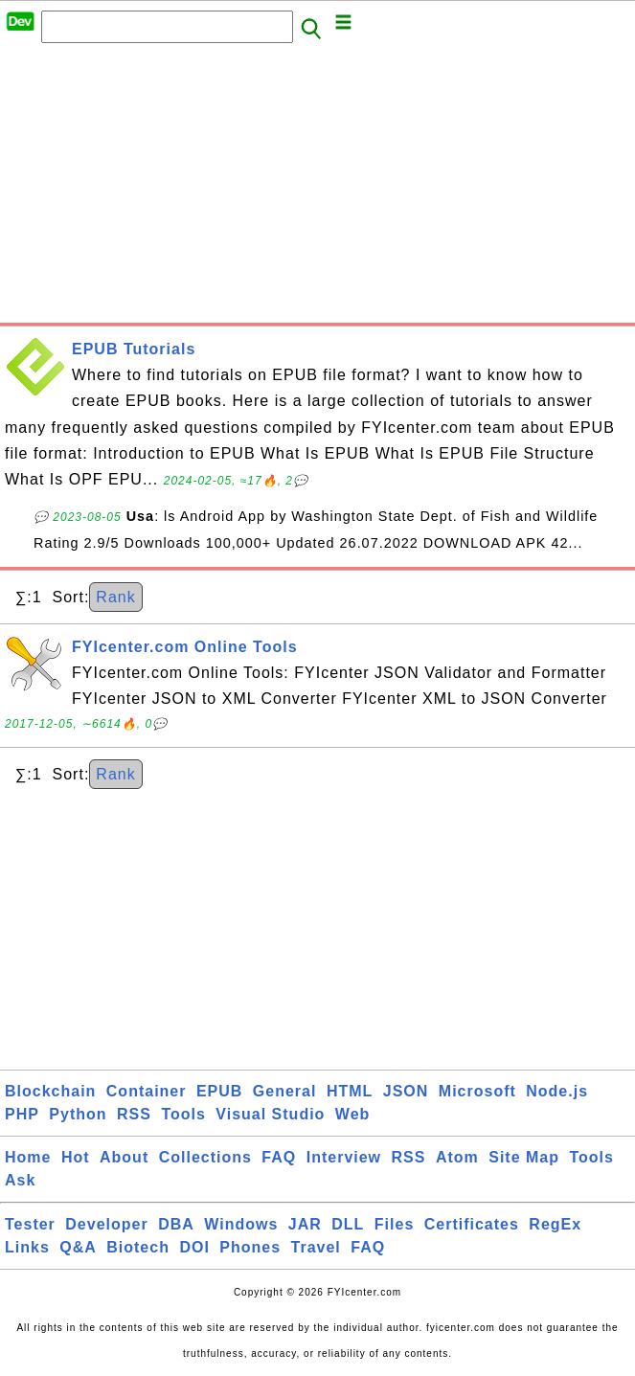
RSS (134, 1114)
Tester (30, 1224)
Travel (316, 1247)
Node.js (557, 1091)
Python (77, 1114)
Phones (250, 1247)
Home (28, 1157)
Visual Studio (270, 1114)
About (124, 1157)
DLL (347, 1224)
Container (146, 1091)
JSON (406, 1091)
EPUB (219, 1091)
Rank (115, 597)
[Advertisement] (317, 189)
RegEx (555, 1224)
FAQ (278, 1157)
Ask (20, 1180)
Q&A (78, 1247)
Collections (205, 1157)
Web (352, 1114)
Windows (241, 1224)
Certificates (471, 1224)
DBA (176, 1224)
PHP (22, 1114)
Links (27, 1247)
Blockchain (50, 1091)
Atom (457, 1157)
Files (394, 1224)
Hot (75, 1157)
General (285, 1091)
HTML (350, 1091)
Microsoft (477, 1091)
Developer (106, 1224)
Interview (343, 1157)
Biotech (138, 1247)
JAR (305, 1224)
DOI (194, 1247)
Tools (183, 1114)
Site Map (523, 1157)
